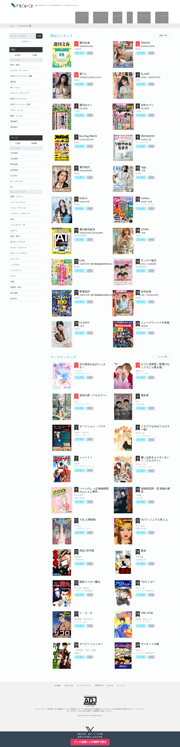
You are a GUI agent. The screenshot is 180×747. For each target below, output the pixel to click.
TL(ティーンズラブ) (18, 252)
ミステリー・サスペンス (20, 210)
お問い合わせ (147, 5)
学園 (12, 282)
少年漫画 (14, 146)
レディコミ (15, 258)
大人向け (14, 170)
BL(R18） (14, 300)
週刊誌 (13, 72)
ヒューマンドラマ (17, 198)
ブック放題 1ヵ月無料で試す (90, 742)
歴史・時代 (15, 234)
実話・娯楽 (15, 54)
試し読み (80, 42)
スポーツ (14, 228)
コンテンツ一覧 (111, 5)
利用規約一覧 (101, 675)
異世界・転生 (15, 288)
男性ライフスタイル (18, 90)
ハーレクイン (15, 270)
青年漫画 (14, 158)
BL (11, 182)
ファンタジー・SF (17, 222)
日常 (12, 216)
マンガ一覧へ (163, 345)
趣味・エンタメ (16, 108)
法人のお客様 (163, 5)
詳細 (91, 42)
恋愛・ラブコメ (16, 192)
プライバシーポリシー (82, 675)
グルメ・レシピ (16, 102)
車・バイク (15, 78)
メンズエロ (15, 264)
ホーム (12, 14)
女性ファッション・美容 (20, 96)
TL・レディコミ (17, 176)
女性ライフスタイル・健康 (21, 66)
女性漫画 (14, 164)
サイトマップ (130, 675)
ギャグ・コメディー (18, 246)
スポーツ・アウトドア (19, 84)
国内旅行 (14, 114)
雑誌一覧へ (163, 24)
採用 (135, 5)
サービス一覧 (94, 5)
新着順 (34, 136)
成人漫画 (14, 294)
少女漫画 (14, 152)
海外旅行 (14, 120)
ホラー (13, 276)
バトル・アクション (18, 204)
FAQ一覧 (116, 675)
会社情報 (125, 5)
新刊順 (17, 44)
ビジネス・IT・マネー (19, 60)
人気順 (34, 44)
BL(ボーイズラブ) (17, 240)
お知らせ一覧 (63, 675)
